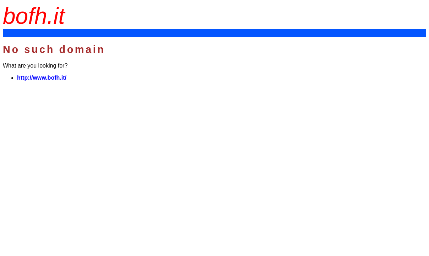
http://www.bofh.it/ (41, 78)
